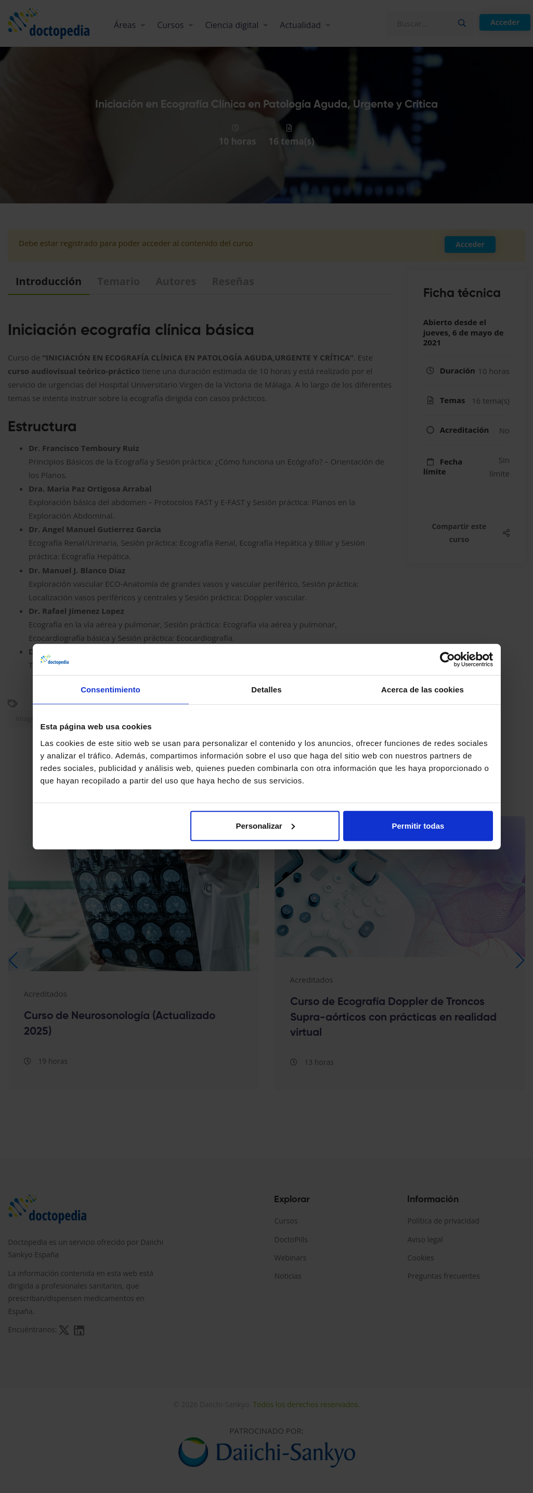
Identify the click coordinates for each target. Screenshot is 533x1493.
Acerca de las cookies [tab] (422, 689)
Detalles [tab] (266, 689)
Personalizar (265, 825)
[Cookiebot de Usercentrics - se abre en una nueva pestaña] (447, 659)
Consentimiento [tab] (110, 689)
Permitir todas (418, 825)
